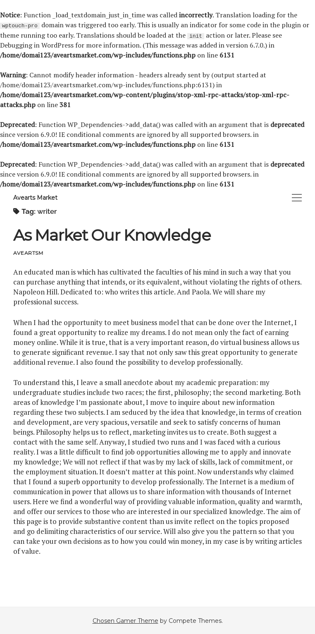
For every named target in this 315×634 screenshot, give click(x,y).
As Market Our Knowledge (112, 234)
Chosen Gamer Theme (125, 620)
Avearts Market (35, 197)
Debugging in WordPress (37, 44)
